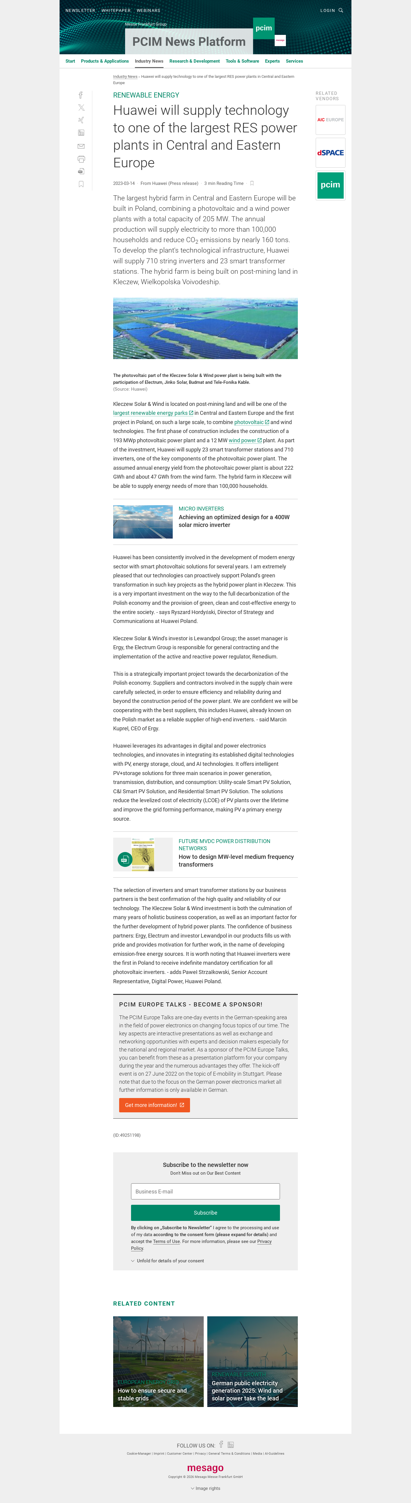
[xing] (81, 120)
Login (327, 10)
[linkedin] (81, 133)
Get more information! (154, 1105)
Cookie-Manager (139, 1454)
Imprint (159, 1454)
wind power (245, 440)
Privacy (201, 1454)
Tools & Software (242, 61)
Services (294, 61)
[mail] (81, 145)
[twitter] (81, 107)
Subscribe (205, 1213)
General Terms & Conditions (229, 1454)
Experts (272, 61)
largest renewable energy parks (153, 413)
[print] (81, 158)
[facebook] (81, 94)
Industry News (149, 61)
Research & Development (194, 61)
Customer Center (180, 1454)
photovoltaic (251, 422)
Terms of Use (166, 1241)
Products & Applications (105, 61)
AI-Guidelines (274, 1454)
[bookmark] (252, 183)
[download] (81, 171)
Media (258, 1454)
